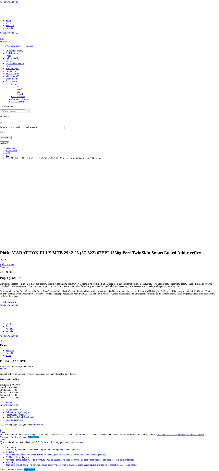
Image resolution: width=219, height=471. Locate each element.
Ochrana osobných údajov (17, 412)
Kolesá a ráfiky (12, 73)
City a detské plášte (20, 99)
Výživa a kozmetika (15, 63)
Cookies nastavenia (14, 420)
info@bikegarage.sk (9, 405)
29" (18, 91)
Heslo (2, 132)
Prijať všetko (33, 437)
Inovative (38, 424)
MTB (13, 84)
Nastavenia (5, 437)
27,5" (19, 89)
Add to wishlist (7, 264)
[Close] (1, 122)
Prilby (8, 56)
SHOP (8, 20)
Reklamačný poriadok (16, 415)
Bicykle (9, 66)
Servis (8, 23)
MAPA (3, 369)
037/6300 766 (9, 2)
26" (18, 86)
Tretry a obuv (12, 79)
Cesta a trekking (18, 96)
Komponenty (12, 71)
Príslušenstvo (12, 53)
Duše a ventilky (18, 101)
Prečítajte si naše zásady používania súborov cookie (180, 434)
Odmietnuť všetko (19, 437)
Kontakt (9, 28)
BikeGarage (11, 148)
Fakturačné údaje (13, 409)
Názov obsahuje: (7, 106)
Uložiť (3, 469)
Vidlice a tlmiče (13, 76)
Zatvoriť (4, 143)
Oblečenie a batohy (14, 51)
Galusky (20, 94)
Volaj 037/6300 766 (9, 33)
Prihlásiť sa (5, 41)
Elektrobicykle (12, 68)
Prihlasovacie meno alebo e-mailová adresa (19, 127)
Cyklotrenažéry (13, 58)
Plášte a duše (11, 81)
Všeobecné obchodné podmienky (21, 417)
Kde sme (10, 25)
